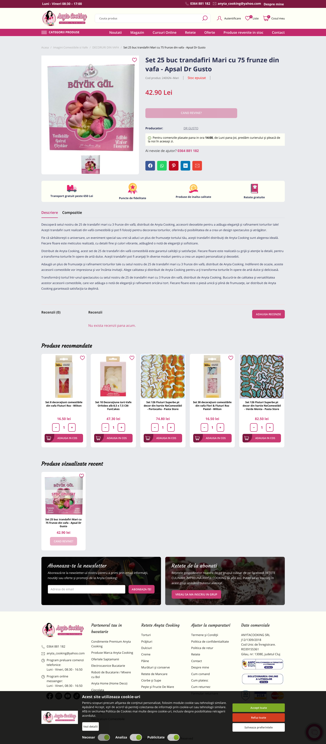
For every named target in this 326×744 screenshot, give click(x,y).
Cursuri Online (165, 32)
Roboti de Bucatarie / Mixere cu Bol (111, 674)
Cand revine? (63, 541)
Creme (146, 654)
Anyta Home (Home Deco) (109, 683)
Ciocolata (97, 690)
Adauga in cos (61, 438)
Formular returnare (204, 693)
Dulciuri (146, 648)
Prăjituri (146, 642)
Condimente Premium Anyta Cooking (111, 644)
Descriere (49, 212)
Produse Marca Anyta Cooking (112, 653)
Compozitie (72, 212)
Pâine (145, 661)
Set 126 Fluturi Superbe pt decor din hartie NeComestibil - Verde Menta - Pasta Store (262, 405)
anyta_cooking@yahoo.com (63, 653)
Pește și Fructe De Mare (157, 687)
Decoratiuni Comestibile (108, 719)
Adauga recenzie (268, 314)
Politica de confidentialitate (210, 642)
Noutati (115, 32)
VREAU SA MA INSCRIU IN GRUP (196, 594)
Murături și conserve (155, 667)
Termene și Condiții (204, 635)
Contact (278, 32)
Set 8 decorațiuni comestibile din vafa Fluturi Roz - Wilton (64, 403)
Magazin (137, 32)
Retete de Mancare (154, 674)
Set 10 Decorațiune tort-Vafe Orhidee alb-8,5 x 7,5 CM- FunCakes (113, 405)
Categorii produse (64, 32)
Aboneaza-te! (141, 589)
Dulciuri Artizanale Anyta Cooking (108, 710)
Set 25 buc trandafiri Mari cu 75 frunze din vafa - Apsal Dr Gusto (63, 523)
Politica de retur (202, 648)
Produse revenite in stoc (243, 32)
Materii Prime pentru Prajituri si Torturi (111, 698)
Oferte (209, 32)
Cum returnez (201, 687)
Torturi (146, 635)
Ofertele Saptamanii (105, 659)
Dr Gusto (191, 128)
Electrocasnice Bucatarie (108, 666)
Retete (190, 32)
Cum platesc (199, 680)
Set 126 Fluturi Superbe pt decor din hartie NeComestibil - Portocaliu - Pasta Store (163, 405)
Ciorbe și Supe (151, 680)
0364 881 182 (188, 150)
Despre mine (200, 667)
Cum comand (200, 674)
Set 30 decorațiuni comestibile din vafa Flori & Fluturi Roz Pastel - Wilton (212, 405)
